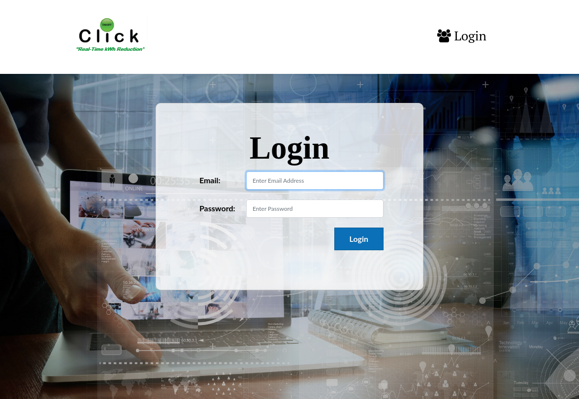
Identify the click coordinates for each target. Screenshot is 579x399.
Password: (217, 208)
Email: (210, 180)
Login (461, 36)
